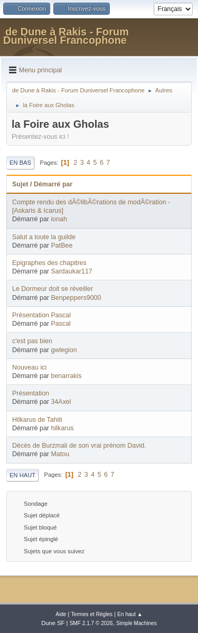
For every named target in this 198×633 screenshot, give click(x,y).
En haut (22, 475)
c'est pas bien (32, 341)
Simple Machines (136, 623)
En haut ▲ (130, 614)
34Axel (61, 401)
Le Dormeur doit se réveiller (52, 288)
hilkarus (62, 428)
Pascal (60, 323)
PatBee (61, 245)
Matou (60, 454)
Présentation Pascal (41, 315)
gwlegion (64, 350)
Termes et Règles (92, 614)
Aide (60, 614)
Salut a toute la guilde (44, 237)
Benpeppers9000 (76, 297)
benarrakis (66, 376)
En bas (20, 162)
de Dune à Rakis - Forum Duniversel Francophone (66, 36)
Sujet (20, 184)
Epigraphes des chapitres (49, 263)
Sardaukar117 (71, 271)
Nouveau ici (29, 367)
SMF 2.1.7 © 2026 (91, 623)
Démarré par (53, 184)
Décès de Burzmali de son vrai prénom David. (79, 445)
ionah (59, 219)
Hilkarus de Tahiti (37, 419)
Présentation (30, 393)
